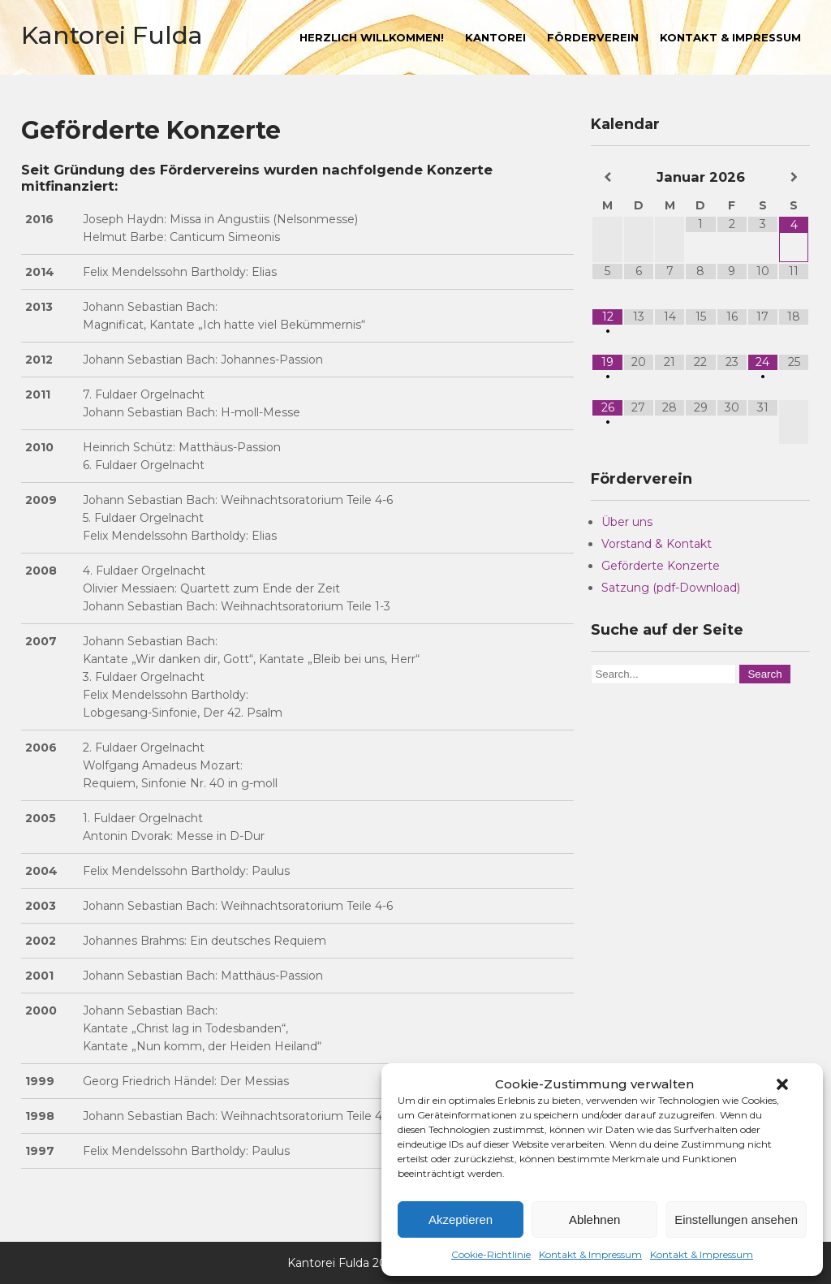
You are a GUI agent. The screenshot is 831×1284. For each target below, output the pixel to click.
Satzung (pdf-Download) (670, 587)
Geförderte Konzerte (660, 565)
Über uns (626, 522)
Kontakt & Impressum (590, 1254)
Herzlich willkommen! (371, 37)
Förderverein (593, 37)
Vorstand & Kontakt (656, 543)
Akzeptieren (460, 1219)
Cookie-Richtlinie (491, 1254)
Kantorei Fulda (112, 35)
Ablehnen (594, 1219)
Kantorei (495, 37)
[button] (782, 1084)
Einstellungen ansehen (736, 1219)
